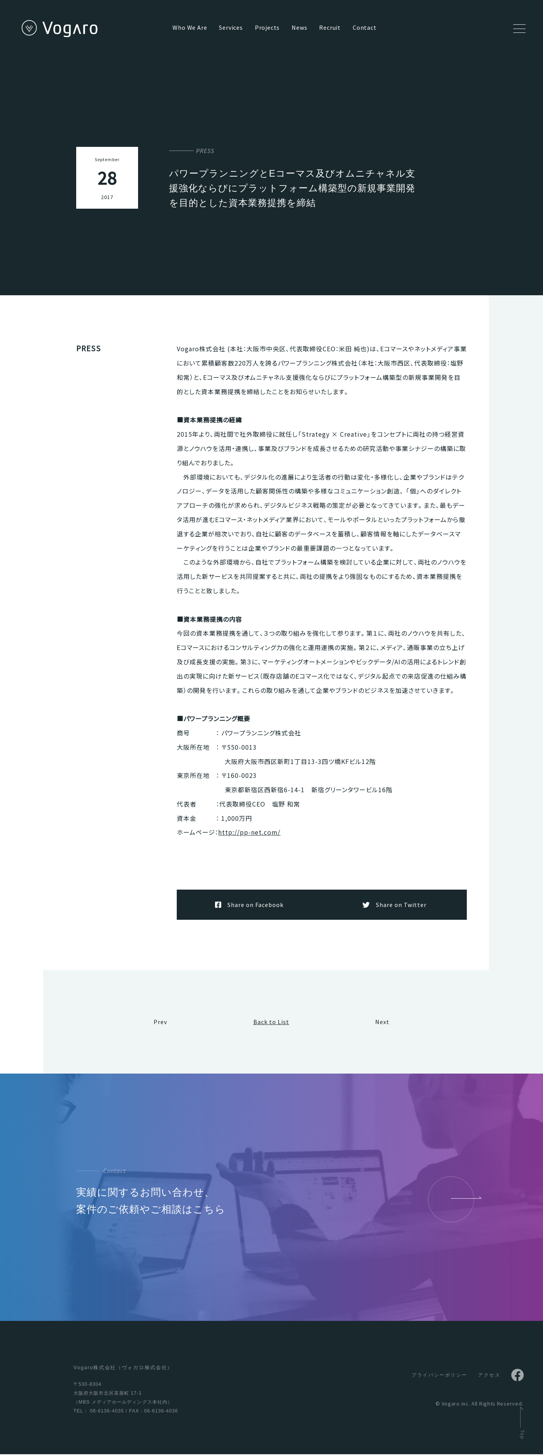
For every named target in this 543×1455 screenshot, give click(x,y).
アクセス (489, 1375)
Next (382, 1022)
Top (522, 1435)
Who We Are (189, 27)
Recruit (330, 27)
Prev (160, 1022)
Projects (267, 27)
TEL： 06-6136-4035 (98, 1411)
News (299, 27)
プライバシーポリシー (439, 1375)
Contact (365, 27)
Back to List (271, 1022)
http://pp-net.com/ (249, 832)
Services (230, 27)
